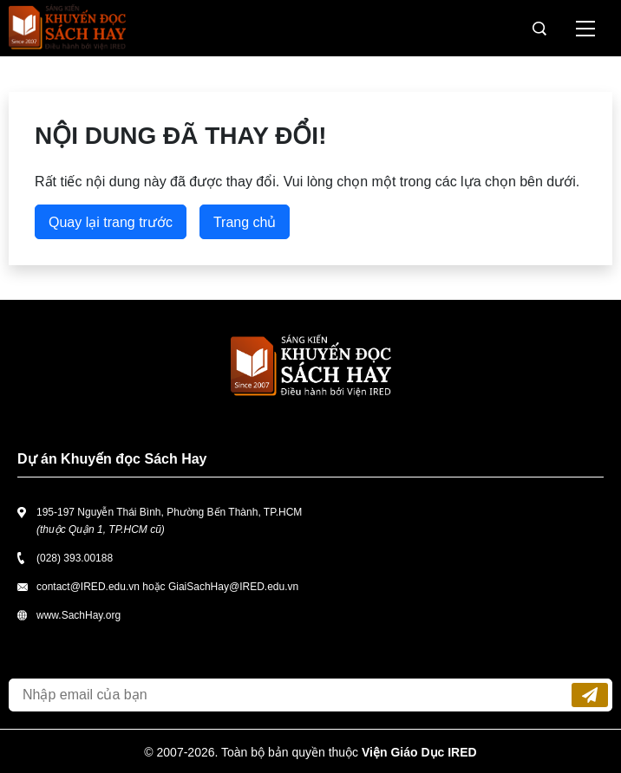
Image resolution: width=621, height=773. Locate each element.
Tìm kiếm (539, 29)
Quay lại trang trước (111, 222)
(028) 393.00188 (74, 558)
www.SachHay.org (78, 615)
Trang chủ (245, 222)
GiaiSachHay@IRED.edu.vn (233, 587)
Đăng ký (590, 695)
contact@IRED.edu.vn (88, 587)
